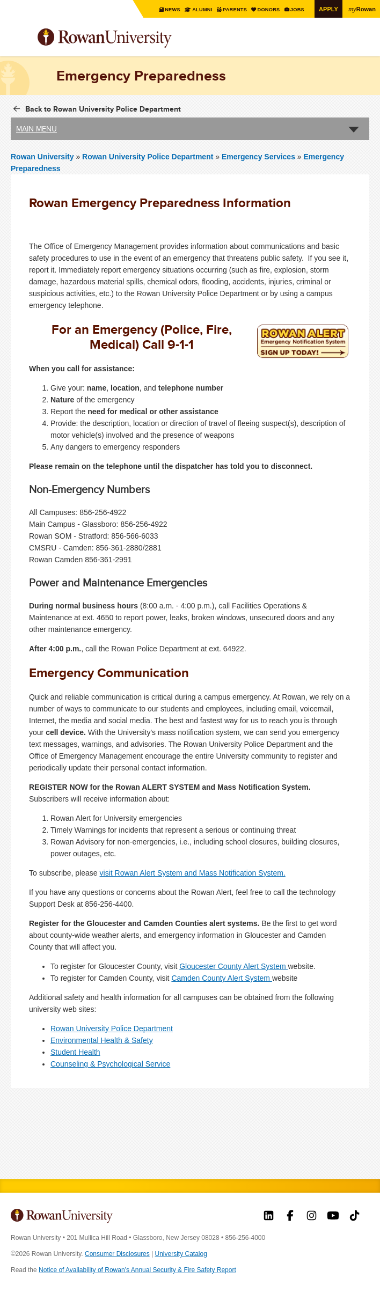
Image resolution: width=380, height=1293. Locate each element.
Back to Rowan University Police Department (103, 108)
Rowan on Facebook (290, 1217)
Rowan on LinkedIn (268, 1217)
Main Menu (36, 128)
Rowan (361, 8)
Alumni (193, 9)
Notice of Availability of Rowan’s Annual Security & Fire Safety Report (137, 1270)
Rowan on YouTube (333, 1217)
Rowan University (131, 38)
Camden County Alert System (221, 978)
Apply (326, 8)
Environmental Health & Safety (101, 1040)
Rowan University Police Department (148, 156)
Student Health (75, 1052)
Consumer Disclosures (117, 1254)
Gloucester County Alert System (233, 966)
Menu (19, 39)
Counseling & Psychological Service (110, 1064)
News (163, 9)
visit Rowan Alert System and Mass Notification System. (193, 873)
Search (361, 42)
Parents (228, 9)
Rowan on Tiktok (354, 1217)
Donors (264, 9)
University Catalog (181, 1254)
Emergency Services (258, 156)
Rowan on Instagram (311, 1217)
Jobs (294, 9)
